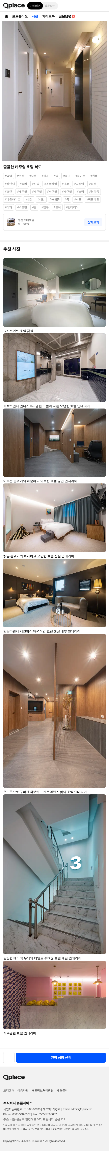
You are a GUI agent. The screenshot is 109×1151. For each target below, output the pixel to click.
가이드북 (48, 16)
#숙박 (8, 175)
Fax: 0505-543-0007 (45, 1114)
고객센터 (8, 1090)
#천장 (28, 199)
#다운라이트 (12, 199)
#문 (34, 207)
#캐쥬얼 (52, 191)
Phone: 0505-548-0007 (16, 1114)
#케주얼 (37, 191)
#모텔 (32, 175)
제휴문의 (62, 1090)
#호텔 (20, 175)
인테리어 (35, 5)
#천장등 (94, 191)
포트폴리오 (20, 16)
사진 (35, 16)
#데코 (65, 183)
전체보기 (93, 222)
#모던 (8, 191)
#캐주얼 (22, 191)
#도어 (57, 207)
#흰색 (94, 175)
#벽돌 (77, 199)
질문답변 (49, 5)
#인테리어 (72, 207)
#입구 (45, 207)
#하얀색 (10, 183)
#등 (67, 199)
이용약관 (22, 1090)
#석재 (8, 207)
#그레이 (79, 183)
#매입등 (55, 199)
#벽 (56, 175)
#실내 (45, 175)
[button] (103, 5)
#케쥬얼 (67, 191)
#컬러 (23, 183)
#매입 (41, 199)
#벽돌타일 (92, 199)
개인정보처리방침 (43, 1090)
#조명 (80, 191)
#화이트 (80, 175)
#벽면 (66, 175)
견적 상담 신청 (61, 1057)
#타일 (35, 183)
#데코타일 (50, 183)
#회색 (92, 183)
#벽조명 (22, 207)
